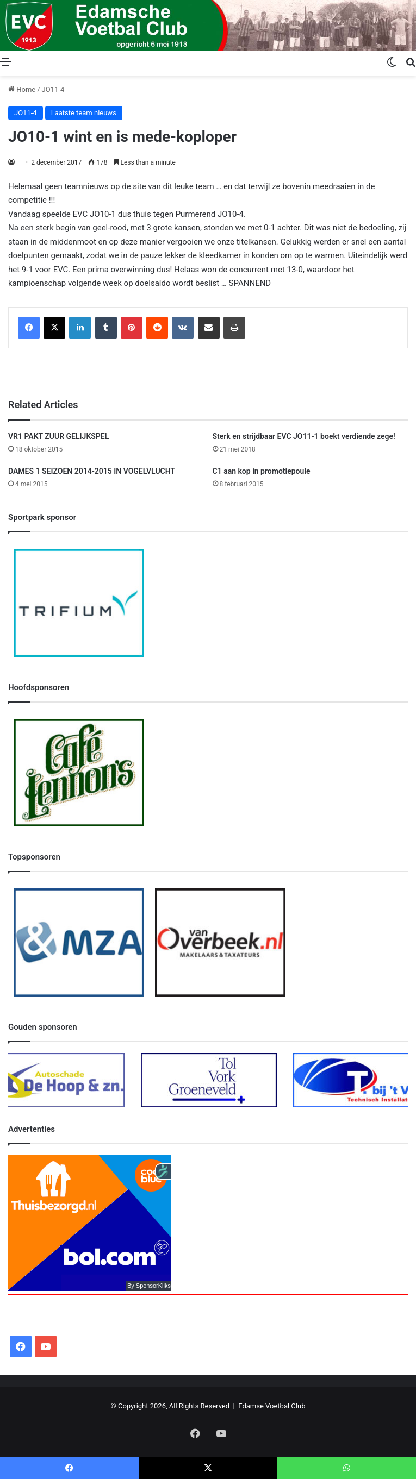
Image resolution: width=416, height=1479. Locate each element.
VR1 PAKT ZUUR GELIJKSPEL (58, 436)
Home (21, 89)
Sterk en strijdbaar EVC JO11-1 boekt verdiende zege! (304, 436)
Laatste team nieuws (83, 113)
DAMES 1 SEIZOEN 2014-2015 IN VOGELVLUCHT (91, 471)
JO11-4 (53, 89)
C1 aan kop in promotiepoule (262, 471)
